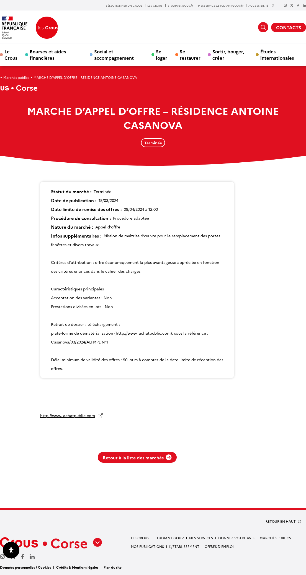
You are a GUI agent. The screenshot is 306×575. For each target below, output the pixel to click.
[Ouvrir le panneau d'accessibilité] (11, 550)
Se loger (161, 54)
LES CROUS (155, 5)
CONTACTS (288, 27)
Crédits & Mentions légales (77, 567)
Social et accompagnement (114, 54)
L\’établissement (184, 546)
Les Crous (140, 537)
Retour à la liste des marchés (137, 457)
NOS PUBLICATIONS (147, 546)
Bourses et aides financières (48, 54)
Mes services (201, 537)
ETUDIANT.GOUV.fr (180, 5)
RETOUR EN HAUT (281, 521)
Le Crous (10, 54)
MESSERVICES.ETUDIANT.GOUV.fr (220, 5)
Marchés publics (16, 77)
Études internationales (277, 54)
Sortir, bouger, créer (228, 54)
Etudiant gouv (169, 537)
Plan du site (113, 567)
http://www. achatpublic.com (67, 415)
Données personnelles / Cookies (25, 567)
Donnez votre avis (236, 537)
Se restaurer (190, 54)
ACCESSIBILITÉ (261, 5)
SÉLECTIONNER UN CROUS (124, 5)
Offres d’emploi (219, 546)
